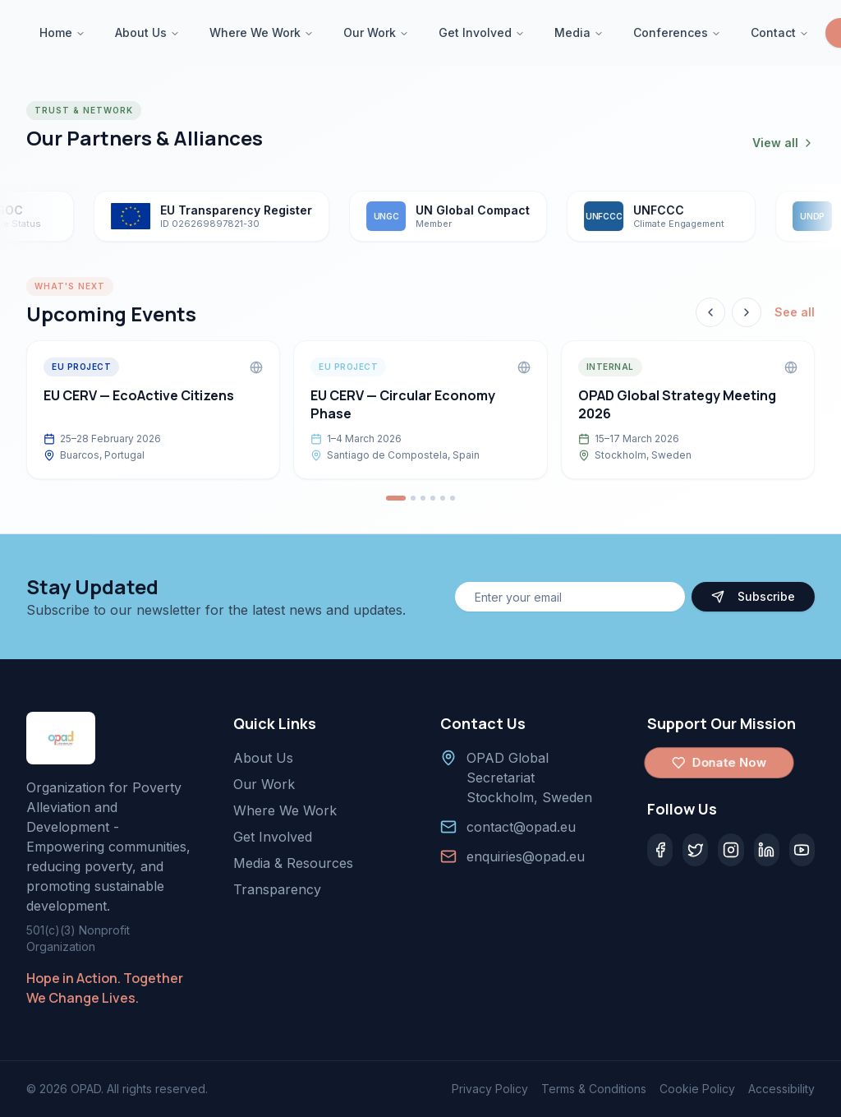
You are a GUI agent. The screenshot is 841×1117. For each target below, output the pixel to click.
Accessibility (781, 1089)
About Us (147, 32)
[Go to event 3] (422, 498)
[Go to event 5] (442, 498)
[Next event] (746, 312)
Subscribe (753, 596)
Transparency (277, 889)
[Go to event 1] (396, 498)
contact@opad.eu (521, 827)
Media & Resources (293, 863)
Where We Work (261, 32)
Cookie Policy (697, 1089)
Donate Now (719, 762)
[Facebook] (660, 849)
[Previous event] (710, 312)
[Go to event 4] (432, 498)
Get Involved (482, 32)
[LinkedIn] (766, 849)
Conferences (677, 32)
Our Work (376, 32)
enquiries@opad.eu (525, 856)
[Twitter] (695, 849)
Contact (780, 32)
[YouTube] (802, 849)
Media (579, 32)
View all (783, 143)
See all (794, 312)
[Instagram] (730, 849)
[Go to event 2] (413, 498)
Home (62, 32)
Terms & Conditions (593, 1089)
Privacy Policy (490, 1089)
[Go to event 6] (452, 498)
